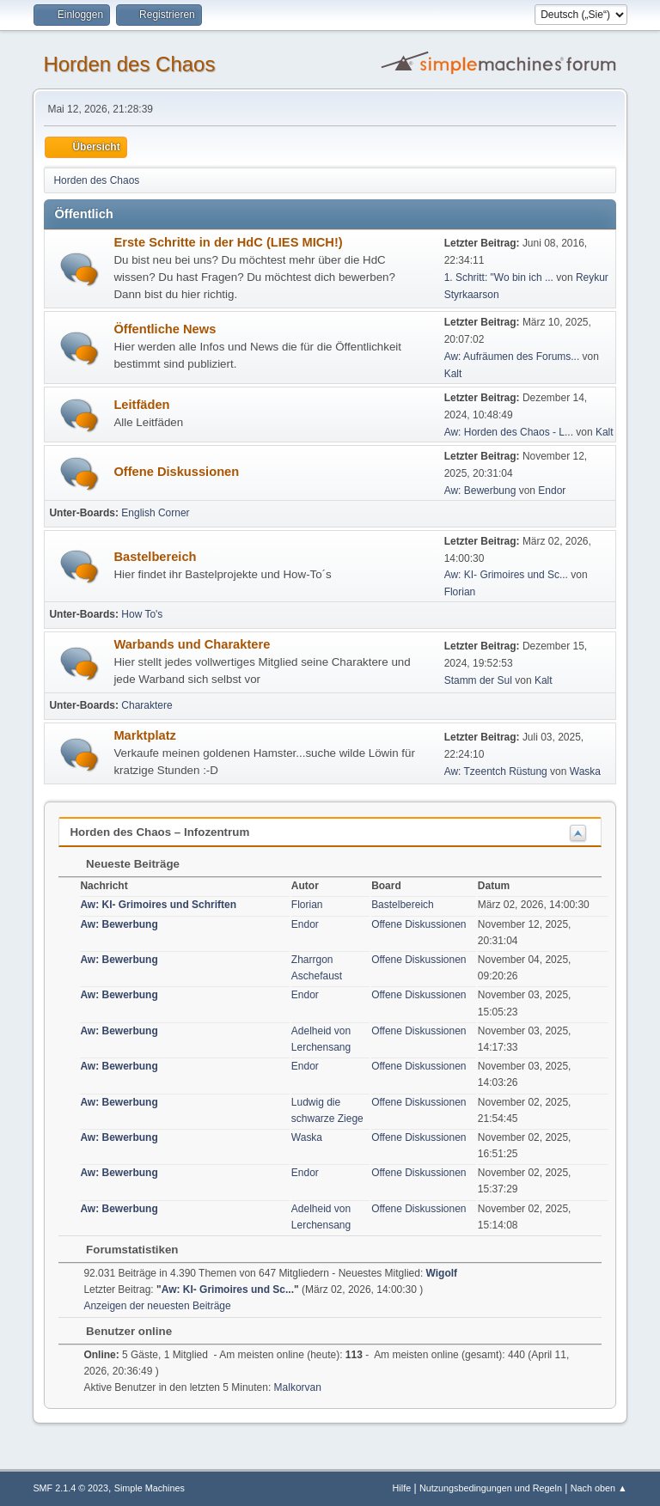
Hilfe (402, 1488)
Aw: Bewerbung (480, 491)
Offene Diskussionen (176, 472)
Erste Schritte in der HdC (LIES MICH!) (227, 242)
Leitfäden (141, 405)
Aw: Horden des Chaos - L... (508, 432)
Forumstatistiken (123, 1249)
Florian (460, 592)
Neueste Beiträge (124, 863)
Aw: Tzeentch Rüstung (495, 771)
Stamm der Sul (478, 680)
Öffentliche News (164, 329)
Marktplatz (144, 735)
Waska (585, 771)
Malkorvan (297, 1387)
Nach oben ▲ (599, 1488)
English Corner (155, 513)
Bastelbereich (154, 557)
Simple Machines (149, 1488)
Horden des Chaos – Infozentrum (159, 832)
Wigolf (442, 1273)
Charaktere (146, 705)
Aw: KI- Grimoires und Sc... (506, 575)
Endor (551, 491)
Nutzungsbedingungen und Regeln (490, 1488)
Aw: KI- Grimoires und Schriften (158, 905)
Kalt (453, 374)
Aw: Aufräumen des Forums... (512, 357)
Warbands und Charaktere (191, 644)
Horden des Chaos (129, 64)
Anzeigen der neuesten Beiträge (156, 1306)
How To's (141, 614)
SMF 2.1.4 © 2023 (70, 1488)
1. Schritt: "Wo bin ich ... (498, 277)
